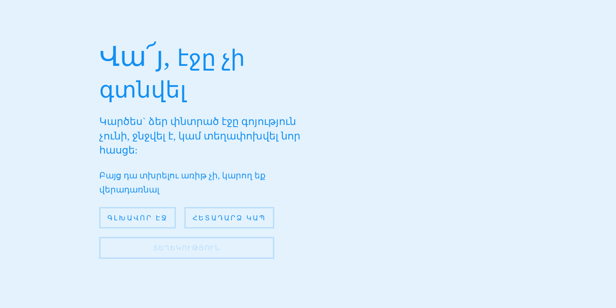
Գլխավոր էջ (137, 218)
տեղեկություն (186, 248)
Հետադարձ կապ (229, 218)
